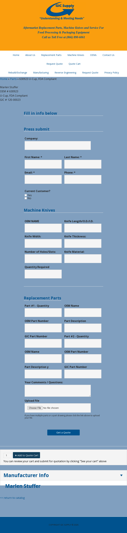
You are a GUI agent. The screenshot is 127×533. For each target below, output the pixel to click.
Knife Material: (74, 252)
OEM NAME (32, 221)
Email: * (30, 172)
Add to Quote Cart (27, 455)
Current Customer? (37, 191)
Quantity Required (37, 267)
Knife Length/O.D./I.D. (78, 221)
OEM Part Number (37, 321)
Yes (29, 195)
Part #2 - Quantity (76, 336)
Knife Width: (33, 236)
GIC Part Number (36, 336)
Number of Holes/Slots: (40, 252)
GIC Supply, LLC (61, 11)
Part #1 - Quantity (37, 306)
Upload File (32, 400)
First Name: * (33, 157)
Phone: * (69, 172)
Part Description (75, 321)
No (29, 198)
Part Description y (36, 367)
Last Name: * (73, 157)
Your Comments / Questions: (44, 382)
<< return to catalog (12, 498)
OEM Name (71, 306)
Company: (31, 138)
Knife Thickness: (75, 236)
